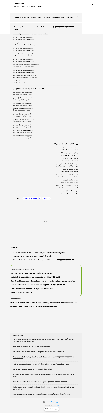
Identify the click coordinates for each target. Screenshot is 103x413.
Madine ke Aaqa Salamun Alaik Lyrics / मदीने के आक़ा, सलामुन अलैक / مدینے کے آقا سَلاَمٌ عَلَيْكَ (41, 394)
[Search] (92, 4)
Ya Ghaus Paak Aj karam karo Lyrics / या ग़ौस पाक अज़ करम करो (31, 273)
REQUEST (47, 6)
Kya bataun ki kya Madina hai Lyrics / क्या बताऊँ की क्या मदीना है (32, 369)
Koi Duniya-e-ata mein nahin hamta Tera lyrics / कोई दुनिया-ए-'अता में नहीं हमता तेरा (38, 352)
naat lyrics (46, 198)
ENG (46, 409)
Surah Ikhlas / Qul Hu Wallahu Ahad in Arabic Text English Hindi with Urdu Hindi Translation (43, 303)
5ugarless (56, 405)
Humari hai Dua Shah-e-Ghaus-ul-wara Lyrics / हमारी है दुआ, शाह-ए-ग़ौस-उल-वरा (38, 285)
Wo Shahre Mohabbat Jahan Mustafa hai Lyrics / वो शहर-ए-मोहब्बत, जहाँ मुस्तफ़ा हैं (39, 253)
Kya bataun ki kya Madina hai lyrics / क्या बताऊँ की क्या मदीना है (33, 256)
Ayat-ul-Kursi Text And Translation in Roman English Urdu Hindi (33, 306)
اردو (56, 409)
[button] (77, 17)
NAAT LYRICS (19, 4)
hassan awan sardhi (30, 198)
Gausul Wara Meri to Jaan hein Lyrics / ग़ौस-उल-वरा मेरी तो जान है (32, 289)
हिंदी (51, 409)
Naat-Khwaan (57, 6)
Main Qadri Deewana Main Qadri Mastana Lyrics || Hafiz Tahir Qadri (35, 277)
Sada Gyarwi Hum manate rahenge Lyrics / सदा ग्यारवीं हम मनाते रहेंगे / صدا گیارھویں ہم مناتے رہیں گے (43, 281)
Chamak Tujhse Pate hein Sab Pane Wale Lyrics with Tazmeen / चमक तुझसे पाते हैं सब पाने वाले (43, 260)
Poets (75, 6)
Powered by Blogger (51, 402)
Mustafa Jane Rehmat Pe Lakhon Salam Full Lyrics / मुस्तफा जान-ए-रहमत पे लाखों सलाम (43, 17)
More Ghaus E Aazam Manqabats (22, 292)
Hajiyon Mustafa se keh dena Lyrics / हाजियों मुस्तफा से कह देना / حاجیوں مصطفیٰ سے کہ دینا (41, 364)
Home (40, 6)
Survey (67, 6)
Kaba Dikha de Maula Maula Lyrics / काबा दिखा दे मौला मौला (31, 346)
